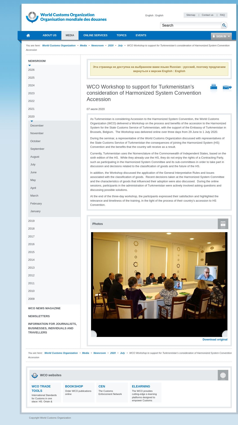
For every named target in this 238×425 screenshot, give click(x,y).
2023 (31, 93)
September (37, 148)
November (37, 133)
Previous (95, 335)
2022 (31, 101)
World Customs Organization (59, 45)
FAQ (222, 15)
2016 (31, 244)
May (33, 180)
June (33, 172)
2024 (31, 85)
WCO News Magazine (44, 308)
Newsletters (39, 316)
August (34, 156)
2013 (31, 267)
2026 (31, 69)
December (37, 125)
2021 (31, 108)
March (34, 195)
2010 (31, 291)
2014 (31, 259)
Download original (215, 339)
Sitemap (191, 15)
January (35, 211)
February (36, 203)
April (33, 188)
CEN (102, 386)
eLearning (141, 386)
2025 (31, 77)
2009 (31, 298)
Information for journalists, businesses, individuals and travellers (52, 328)
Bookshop (74, 386)
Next (226, 335)
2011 (31, 283)
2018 (31, 228)
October (35, 141)
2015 (31, 252)
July (120, 45)
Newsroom (97, 45)
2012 (31, 275)
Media (83, 45)
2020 (110, 45)
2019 (31, 220)
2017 (31, 236)
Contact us (208, 15)
